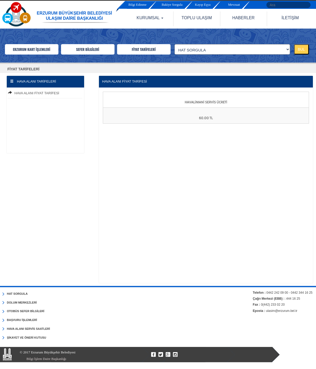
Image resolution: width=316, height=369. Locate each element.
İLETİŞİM (290, 18)
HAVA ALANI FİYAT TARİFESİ (37, 93)
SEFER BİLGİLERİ (87, 49)
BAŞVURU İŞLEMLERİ (19, 320)
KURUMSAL (150, 18)
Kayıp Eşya (203, 4)
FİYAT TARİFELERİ (144, 49)
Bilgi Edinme (138, 4)
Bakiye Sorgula (172, 4)
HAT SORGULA (15, 294)
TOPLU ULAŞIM (196, 18)
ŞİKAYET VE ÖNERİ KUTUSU (24, 338)
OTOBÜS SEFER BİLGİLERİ (23, 311)
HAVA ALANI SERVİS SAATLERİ (26, 329)
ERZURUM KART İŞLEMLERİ (31, 49)
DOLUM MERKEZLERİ (19, 303)
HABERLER (243, 18)
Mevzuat (234, 4)
